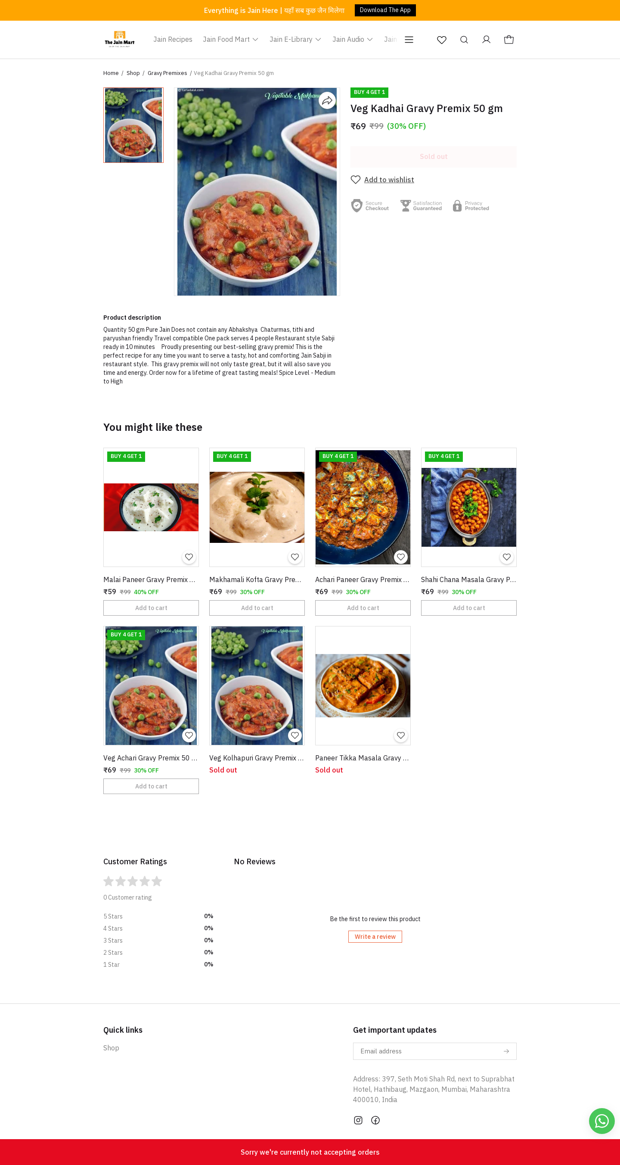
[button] (133, 125)
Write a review (375, 937)
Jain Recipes (172, 39)
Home (111, 73)
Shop (133, 73)
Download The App (385, 10)
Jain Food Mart (231, 39)
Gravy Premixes (167, 73)
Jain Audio (353, 39)
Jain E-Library (296, 39)
